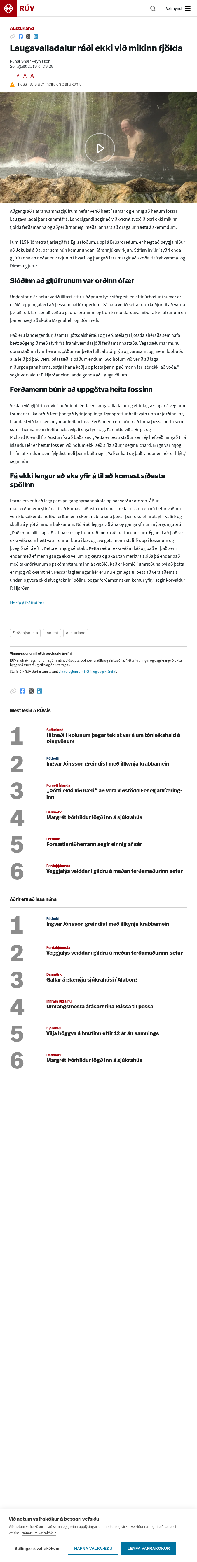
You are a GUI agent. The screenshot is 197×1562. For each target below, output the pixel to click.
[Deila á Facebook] (21, 36)
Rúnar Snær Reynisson (30, 62)
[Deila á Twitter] (28, 36)
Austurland (22, 29)
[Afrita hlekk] (12, 36)
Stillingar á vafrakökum (37, 1548)
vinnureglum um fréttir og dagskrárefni (87, 671)
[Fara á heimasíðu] (22, 8)
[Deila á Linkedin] (36, 36)
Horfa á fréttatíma (27, 603)
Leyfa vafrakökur (149, 1548)
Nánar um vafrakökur (39, 1532)
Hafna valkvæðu (93, 1548)
